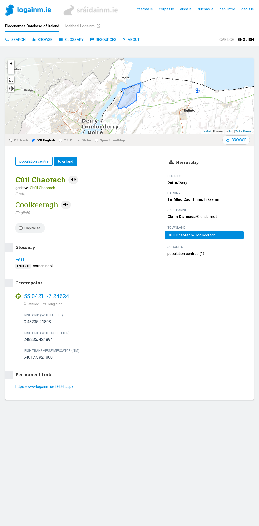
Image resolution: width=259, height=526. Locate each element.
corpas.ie (166, 9)
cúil (20, 260)
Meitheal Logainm (82, 26)
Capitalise (29, 228)
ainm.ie (186, 9)
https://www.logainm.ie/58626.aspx (44, 386)
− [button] (11, 70)
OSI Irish (18, 140)
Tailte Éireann (243, 131)
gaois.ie (247, 9)
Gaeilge (226, 39)
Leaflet (206, 131)
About (131, 39)
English (246, 39)
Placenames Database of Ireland (32, 26)
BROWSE (236, 140)
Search (15, 39)
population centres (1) (185, 253)
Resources (103, 39)
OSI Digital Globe (75, 140)
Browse (42, 39)
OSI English (43, 140)
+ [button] (11, 64)
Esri (231, 131)
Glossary (71, 39)
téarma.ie (145, 9)
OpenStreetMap (110, 140)
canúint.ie (227, 9)
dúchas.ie (205, 9)
